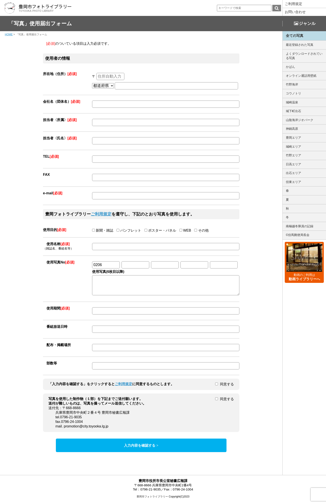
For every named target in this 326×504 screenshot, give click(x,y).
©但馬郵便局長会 (297, 235)
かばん (290, 66)
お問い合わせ (295, 12)
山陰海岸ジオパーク (299, 120)
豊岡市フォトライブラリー (152, 499)
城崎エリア (293, 146)
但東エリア (293, 182)
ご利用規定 (293, 4)
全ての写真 (294, 36)
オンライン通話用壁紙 (301, 75)
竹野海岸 (292, 84)
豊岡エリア (293, 137)
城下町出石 (293, 111)
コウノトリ (293, 93)
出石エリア (293, 173)
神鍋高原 (292, 128)
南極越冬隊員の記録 (299, 226)
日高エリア (293, 164)
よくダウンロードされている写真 (304, 56)
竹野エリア (293, 155)
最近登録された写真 (299, 44)
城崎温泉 (292, 102)
